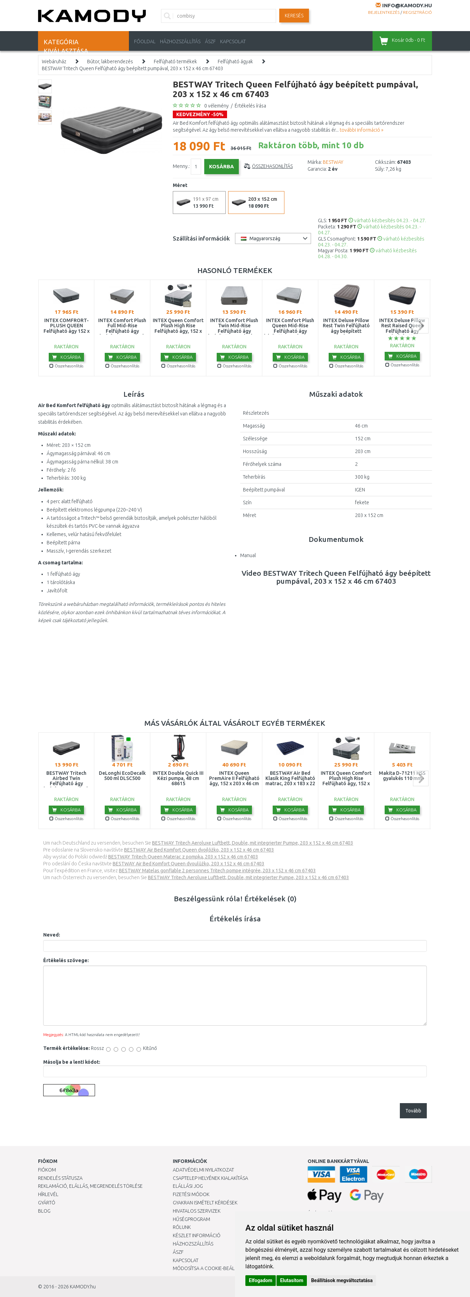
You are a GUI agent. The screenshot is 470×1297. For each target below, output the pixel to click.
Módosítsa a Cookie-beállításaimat (216, 1268)
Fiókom (47, 1170)
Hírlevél (48, 1194)
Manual (248, 555)
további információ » (361, 130)
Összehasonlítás (272, 166)
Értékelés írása (250, 106)
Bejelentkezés (384, 12)
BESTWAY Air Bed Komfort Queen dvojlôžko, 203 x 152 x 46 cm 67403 (199, 850)
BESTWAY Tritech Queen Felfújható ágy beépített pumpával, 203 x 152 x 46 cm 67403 (132, 68)
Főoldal (145, 41)
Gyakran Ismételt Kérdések (205, 1202)
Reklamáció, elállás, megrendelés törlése (90, 1186)
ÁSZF (210, 41)
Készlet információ (196, 1235)
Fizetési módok (191, 1194)
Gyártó (46, 1202)
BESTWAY (333, 162)
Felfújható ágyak (235, 61)
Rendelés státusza (60, 1178)
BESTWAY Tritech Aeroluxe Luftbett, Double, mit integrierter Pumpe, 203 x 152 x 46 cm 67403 (252, 843)
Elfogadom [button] (260, 1280)
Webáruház (54, 61)
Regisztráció (417, 12)
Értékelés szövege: (66, 960)
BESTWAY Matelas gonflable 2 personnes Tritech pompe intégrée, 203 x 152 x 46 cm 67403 (217, 870)
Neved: (51, 935)
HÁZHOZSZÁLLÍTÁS (180, 41)
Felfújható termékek (175, 61)
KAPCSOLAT (233, 41)
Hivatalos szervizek (196, 1211)
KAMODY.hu (83, 1286)
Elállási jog (188, 1186)
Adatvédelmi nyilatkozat (203, 1170)
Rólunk (182, 1227)
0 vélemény (216, 106)
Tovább (413, 1110)
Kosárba (66, 357)
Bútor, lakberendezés (110, 61)
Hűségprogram (191, 1219)
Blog (44, 1211)
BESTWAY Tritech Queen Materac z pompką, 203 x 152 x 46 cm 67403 (183, 856)
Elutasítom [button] (291, 1280)
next (421, 325)
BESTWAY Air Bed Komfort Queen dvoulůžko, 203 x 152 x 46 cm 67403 (188, 863)
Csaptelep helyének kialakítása (210, 1178)
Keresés (294, 15)
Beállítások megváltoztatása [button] (342, 1280)
